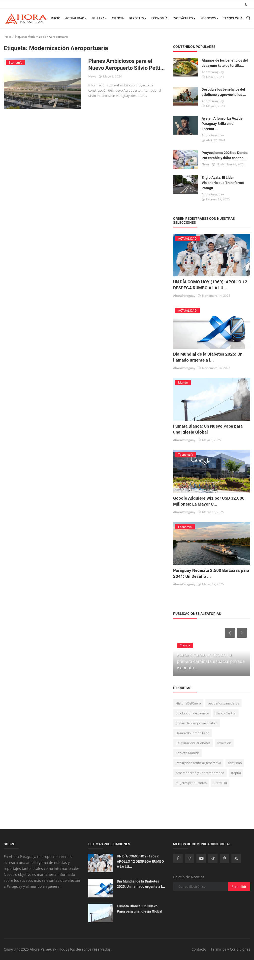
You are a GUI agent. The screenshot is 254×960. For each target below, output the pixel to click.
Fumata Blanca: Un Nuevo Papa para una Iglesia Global (139, 908)
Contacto (198, 949)
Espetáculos (183, 18)
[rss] (236, 858)
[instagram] (189, 858)
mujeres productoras (191, 782)
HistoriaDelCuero (188, 703)
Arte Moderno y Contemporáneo (200, 773)
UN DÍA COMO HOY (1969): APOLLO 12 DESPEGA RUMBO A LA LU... (140, 861)
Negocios (209, 18)
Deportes (137, 18)
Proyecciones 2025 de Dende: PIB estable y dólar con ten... (225, 155)
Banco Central (226, 713)
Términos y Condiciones (230, 949)
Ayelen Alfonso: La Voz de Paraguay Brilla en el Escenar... (222, 123)
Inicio (55, 18)
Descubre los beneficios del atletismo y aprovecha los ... (224, 92)
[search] (248, 18)
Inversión (224, 743)
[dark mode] (246, 4)
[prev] (229, 633)
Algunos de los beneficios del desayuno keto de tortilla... (225, 63)
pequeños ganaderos (223, 703)
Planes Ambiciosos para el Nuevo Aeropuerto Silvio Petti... (126, 64)
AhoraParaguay (213, 72)
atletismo (235, 763)
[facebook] (178, 858)
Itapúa (236, 773)
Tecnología (232, 18)
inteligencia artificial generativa (198, 763)
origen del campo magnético (197, 723)
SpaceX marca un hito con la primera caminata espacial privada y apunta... (211, 661)
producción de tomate (192, 713)
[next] (242, 633)
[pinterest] (224, 858)
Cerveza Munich (187, 753)
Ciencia (118, 18)
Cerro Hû (220, 782)
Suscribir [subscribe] (239, 886)
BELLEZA (99, 18)
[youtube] (201, 858)
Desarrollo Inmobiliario (192, 733)
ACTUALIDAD (76, 18)
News (92, 76)
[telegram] (213, 858)
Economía (159, 18)
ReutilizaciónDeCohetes (193, 743)
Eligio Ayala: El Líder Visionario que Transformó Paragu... (223, 183)
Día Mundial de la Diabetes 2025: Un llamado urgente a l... (141, 883)
